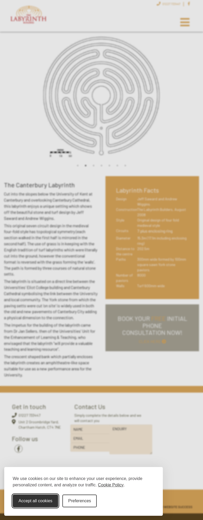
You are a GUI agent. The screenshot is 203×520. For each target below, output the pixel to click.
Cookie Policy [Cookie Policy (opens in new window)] (111, 485)
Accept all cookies (35, 501)
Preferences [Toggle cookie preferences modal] (79, 501)
